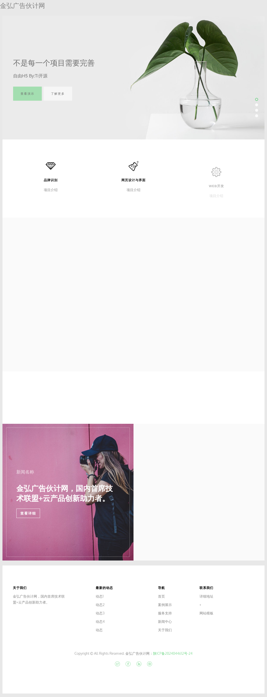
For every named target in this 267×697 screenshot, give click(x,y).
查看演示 (27, 97)
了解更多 (58, 97)
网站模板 (206, 613)
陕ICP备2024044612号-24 (173, 653)
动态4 (100, 621)
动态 (99, 630)
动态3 (100, 613)
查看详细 (28, 513)
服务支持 (165, 613)
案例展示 (165, 605)
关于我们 (165, 630)
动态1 (100, 596)
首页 (161, 596)
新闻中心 (165, 621)
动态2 (100, 605)
